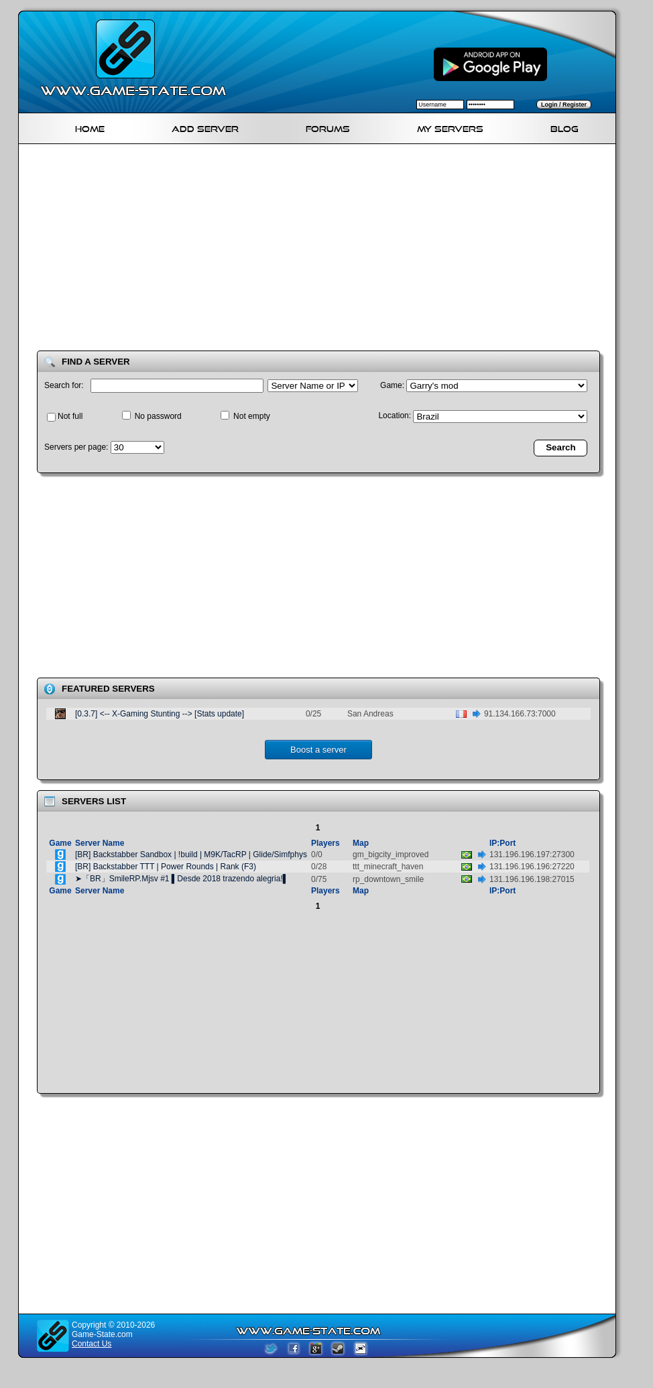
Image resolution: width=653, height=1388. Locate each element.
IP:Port (502, 843)
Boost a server (318, 750)
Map (361, 843)
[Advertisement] (241, 250)
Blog (564, 127)
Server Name (99, 843)
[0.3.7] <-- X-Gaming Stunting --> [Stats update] (159, 713)
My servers (450, 127)
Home (90, 127)
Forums (328, 127)
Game (60, 843)
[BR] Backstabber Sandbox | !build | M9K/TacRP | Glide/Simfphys (191, 854)
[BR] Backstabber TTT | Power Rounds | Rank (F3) (165, 866)
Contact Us (91, 1343)
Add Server (205, 127)
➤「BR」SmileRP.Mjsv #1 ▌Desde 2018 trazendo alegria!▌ (181, 878)
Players (325, 843)
